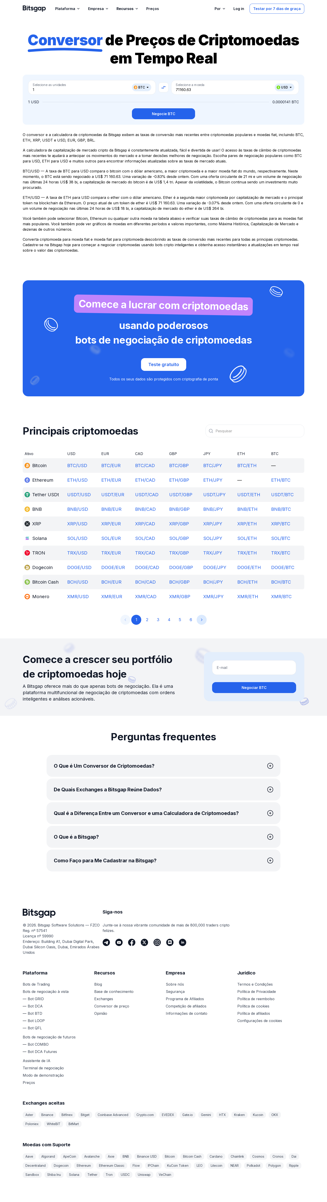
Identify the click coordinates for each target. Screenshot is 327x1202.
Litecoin (216, 1165)
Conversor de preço (111, 1006)
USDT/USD (79, 494)
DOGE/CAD (147, 567)
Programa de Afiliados (185, 999)
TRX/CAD (145, 553)
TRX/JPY (212, 553)
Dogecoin (61, 1165)
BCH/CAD (145, 582)
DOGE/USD (79, 567)
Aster (29, 1115)
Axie (111, 1156)
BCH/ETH (247, 582)
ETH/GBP (179, 480)
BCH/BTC (281, 582)
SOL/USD (77, 538)
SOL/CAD (145, 538)
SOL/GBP (179, 538)
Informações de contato (186, 1013)
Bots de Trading (36, 984)
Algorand (48, 1156)
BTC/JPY (212, 465)
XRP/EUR (111, 523)
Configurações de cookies (259, 1020)
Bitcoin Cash (192, 1156)
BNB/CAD (145, 509)
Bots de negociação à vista (46, 991)
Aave (29, 1156)
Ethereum (84, 1165)
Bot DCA (35, 1006)
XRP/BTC (280, 523)
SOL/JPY (212, 538)
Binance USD (147, 1156)
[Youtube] (119, 942)
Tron (109, 1175)
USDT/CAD (147, 494)
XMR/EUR (111, 596)
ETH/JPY (213, 480)
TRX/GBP (179, 553)
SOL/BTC (280, 538)
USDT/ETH (248, 494)
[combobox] (255, 431)
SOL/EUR (111, 538)
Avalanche (92, 1156)
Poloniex (32, 1124)
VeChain (165, 1175)
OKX (274, 1115)
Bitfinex (67, 1115)
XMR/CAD (145, 596)
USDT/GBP (180, 494)
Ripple (294, 1165)
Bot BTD (35, 1013)
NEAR (234, 1165)
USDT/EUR (112, 494)
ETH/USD (77, 480)
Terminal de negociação (43, 1068)
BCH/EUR (111, 582)
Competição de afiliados (186, 1006)
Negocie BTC (163, 113)
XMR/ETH (247, 596)
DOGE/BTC (282, 567)
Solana (74, 1175)
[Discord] (169, 942)
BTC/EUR (111, 465)
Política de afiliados (253, 1013)
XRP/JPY (212, 523)
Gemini (206, 1115)
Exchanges (103, 999)
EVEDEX (168, 1115)
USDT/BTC (282, 494)
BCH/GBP (179, 582)
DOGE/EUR (113, 567)
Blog (98, 984)
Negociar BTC (254, 687)
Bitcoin (170, 1156)
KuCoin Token (177, 1165)
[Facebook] (131, 942)
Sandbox (32, 1175)
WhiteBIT (53, 1124)
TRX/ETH (247, 553)
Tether (92, 1175)
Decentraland (35, 1165)
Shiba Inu (54, 1175)
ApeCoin (69, 1156)
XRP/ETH (247, 523)
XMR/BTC (281, 596)
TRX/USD (77, 553)
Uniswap (144, 1175)
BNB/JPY (213, 509)
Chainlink (237, 1156)
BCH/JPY (213, 582)
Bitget (85, 1115)
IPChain (153, 1165)
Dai (294, 1156)
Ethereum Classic (111, 1165)
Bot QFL (35, 1028)
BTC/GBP (179, 465)
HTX (222, 1115)
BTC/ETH (247, 465)
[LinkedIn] (182, 942)
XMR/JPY (213, 596)
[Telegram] (106, 942)
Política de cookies (253, 1006)
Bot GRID (36, 999)
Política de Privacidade (256, 991)
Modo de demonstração (43, 1075)
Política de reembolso (256, 999)
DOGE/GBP (181, 567)
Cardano (216, 1156)
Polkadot (253, 1165)
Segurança (175, 991)
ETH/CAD (145, 480)
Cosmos (258, 1156)
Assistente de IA (36, 1060)
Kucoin (258, 1115)
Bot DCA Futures (42, 1051)
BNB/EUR (111, 509)
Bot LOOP (36, 1020)
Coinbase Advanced (113, 1115)
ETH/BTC (280, 480)
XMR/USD (78, 596)
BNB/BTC (281, 509)
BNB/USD (77, 509)
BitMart (74, 1124)
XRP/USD (77, 523)
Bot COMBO (38, 1044)
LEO (200, 1165)
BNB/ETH (247, 509)
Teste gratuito (163, 364)
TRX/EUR (111, 553)
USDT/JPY (214, 494)
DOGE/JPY (214, 567)
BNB (126, 1156)
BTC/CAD (145, 465)
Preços (29, 1082)
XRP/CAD (145, 523)
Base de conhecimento (114, 991)
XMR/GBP (179, 596)
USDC (125, 1175)
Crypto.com (145, 1115)
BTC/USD (77, 465)
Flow (136, 1165)
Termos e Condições (255, 984)
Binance (47, 1115)
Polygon (274, 1165)
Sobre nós (175, 984)
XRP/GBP (179, 523)
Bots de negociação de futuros (49, 1037)
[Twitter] (144, 942)
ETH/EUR (111, 480)
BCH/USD (77, 582)
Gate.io (187, 1115)
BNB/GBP (179, 509)
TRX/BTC (280, 553)
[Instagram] (157, 942)
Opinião (100, 1013)
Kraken (239, 1115)
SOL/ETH (247, 538)
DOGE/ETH (249, 567)
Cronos (277, 1156)
